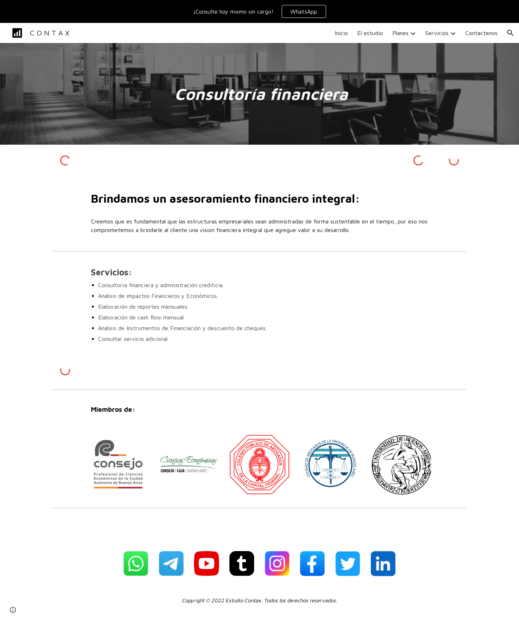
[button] (510, 33)
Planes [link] (400, 33)
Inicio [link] (341, 33)
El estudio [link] (370, 33)
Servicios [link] (436, 33)
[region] (259, 11)
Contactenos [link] (481, 33)
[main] (259, 94)
